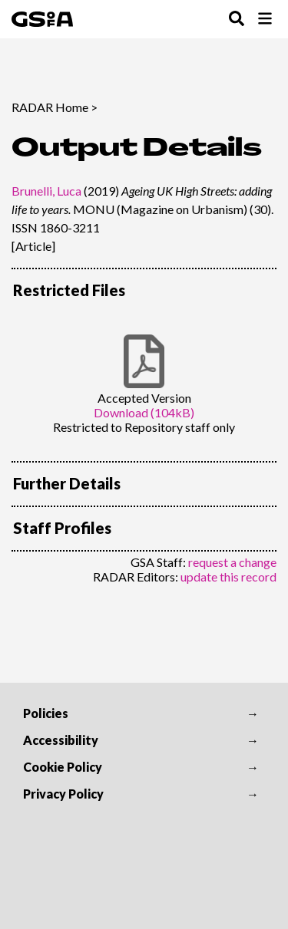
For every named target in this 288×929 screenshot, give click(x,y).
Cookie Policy (62, 766)
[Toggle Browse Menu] (264, 19)
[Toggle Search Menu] (236, 19)
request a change (232, 562)
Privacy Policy (63, 793)
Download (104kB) (144, 412)
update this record (228, 576)
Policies (45, 713)
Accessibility (60, 740)
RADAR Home (50, 107)
